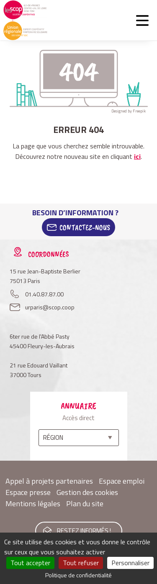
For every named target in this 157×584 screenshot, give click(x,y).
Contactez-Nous (84, 227)
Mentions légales (32, 503)
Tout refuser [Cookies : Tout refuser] (81, 563)
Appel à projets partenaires (49, 481)
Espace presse (28, 492)
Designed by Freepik (128, 111)
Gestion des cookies (87, 492)
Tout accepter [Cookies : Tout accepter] (30, 563)
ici (137, 156)
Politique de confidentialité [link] (78, 575)
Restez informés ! (84, 531)
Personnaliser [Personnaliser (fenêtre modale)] (130, 563)
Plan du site (84, 503)
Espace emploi (121, 481)
